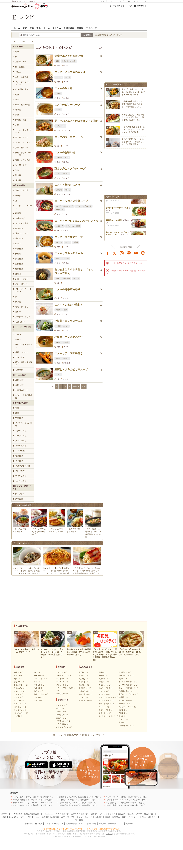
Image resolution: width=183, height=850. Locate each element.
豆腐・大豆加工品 (22, 160)
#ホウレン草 (59, 226)
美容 (124, 817)
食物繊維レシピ (125, 704)
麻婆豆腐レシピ (105, 679)
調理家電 (19, 499)
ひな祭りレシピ (62, 715)
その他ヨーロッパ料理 (23, 424)
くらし (109, 1)
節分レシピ (60, 708)
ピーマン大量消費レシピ (128, 685)
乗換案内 (98, 817)
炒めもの (19, 238)
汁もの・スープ (21, 233)
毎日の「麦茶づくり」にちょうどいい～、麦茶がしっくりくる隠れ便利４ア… (133, 141)
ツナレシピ (38, 700)
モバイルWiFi (25, 817)
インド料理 (20, 471)
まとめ (46, 28)
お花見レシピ (61, 718)
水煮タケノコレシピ (64, 676)
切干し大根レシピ (41, 694)
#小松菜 (58, 326)
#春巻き (58, 358)
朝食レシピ (123, 716)
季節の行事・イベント (23, 345)
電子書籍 (79, 820)
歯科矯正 (116, 817)
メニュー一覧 (142, 1)
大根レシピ (18, 694)
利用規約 (38, 823)
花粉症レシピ (61, 712)
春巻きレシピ (104, 682)
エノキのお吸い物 (64, 152)
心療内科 (94, 814)
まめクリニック (62, 814)
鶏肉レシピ (18, 679)
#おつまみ (76, 278)
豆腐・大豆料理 (21, 190)
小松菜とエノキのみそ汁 (68, 337)
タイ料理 (19, 461)
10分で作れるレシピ (126, 676)
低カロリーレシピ (125, 700)
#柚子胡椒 (66, 278)
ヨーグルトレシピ (41, 679)
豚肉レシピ (18, 676)
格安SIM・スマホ (134, 814)
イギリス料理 (20, 446)
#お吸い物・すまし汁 (69, 61)
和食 (17, 408)
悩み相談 (45, 817)
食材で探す (102, 35)
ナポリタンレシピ (105, 694)
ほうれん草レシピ (21, 713)
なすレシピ (18, 697)
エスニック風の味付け (23, 396)
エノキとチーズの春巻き (68, 353)
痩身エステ (152, 817)
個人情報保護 (71, 823)
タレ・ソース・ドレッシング (23, 290)
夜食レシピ (123, 722)
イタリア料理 (20, 431)
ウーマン (71, 817)
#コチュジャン (60, 126)
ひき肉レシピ (19, 682)
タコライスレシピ (105, 710)
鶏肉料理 (19, 259)
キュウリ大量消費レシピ (128, 688)
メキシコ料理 (20, 481)
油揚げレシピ (39, 688)
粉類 (17, 99)
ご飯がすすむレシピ (126, 726)
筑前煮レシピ (84, 685)
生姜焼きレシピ (85, 679)
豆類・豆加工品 (21, 77)
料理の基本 (69, 28)
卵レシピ (37, 672)
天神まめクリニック (79, 814)
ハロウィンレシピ (63, 721)
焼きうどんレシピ (85, 700)
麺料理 (18, 274)
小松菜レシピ (19, 716)
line (129, 253)
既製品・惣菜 (20, 120)
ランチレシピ (124, 719)
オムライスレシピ (105, 688)
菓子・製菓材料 (21, 147)
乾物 (17, 94)
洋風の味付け (20, 385)
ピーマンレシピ (20, 704)
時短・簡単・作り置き (23, 363)
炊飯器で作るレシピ (126, 691)
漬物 (17, 115)
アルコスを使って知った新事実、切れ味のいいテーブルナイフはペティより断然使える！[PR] (51, 805)
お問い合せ (91, 823)
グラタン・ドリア (22, 317)
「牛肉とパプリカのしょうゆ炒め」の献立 (38, 531)
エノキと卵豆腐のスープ (68, 237)
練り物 (18, 110)
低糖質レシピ (124, 697)
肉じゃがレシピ (85, 682)
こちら (109, 834)
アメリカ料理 (20, 476)
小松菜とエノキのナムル (68, 321)
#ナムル (65, 258)
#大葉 (65, 310)
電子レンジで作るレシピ (128, 694)
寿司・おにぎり (21, 307)
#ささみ (65, 173)
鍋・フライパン (21, 494)
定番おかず (20, 218)
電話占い (121, 814)
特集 (32, 28)
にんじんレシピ (20, 707)
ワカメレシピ (39, 697)
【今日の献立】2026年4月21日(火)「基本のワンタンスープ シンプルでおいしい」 (93, 803)
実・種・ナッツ (21, 137)
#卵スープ (59, 242)
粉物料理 (19, 249)
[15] (83, 386)
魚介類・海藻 (20, 61)
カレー (18, 312)
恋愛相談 (55, 817)
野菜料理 (19, 269)
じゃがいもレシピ (21, 685)
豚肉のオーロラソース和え (117, 209)
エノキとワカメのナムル (68, 253)
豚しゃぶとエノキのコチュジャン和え (76, 120)
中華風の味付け (21, 390)
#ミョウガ (59, 77)
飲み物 (18, 302)
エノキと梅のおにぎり (67, 184)
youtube (136, 253)
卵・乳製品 (20, 67)
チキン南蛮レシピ (85, 694)
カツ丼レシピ (84, 676)
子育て (103, 1)
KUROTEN (17, 814)
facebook (108, 253)
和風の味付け (20, 380)
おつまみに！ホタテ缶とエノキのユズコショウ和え (76, 271)
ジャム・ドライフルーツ (23, 131)
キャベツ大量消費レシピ (128, 682)
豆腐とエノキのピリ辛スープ (71, 369)
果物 (17, 125)
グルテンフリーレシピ (127, 707)
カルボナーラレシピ (106, 700)
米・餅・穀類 (20, 165)
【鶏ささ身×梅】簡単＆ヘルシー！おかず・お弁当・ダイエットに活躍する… (133, 129)
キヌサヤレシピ (62, 679)
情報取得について (115, 823)
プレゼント (132, 1)
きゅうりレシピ (20, 710)
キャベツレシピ (20, 691)
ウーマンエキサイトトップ (121, 6)
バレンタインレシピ (64, 727)
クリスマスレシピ (63, 724)
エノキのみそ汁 (63, 88)
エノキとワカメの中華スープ (71, 201)
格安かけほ (13, 817)
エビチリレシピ (105, 685)
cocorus (36, 817)
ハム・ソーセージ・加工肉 (23, 83)
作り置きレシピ (125, 672)
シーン (18, 334)
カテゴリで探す (115, 35)
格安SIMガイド (150, 814)
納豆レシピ (38, 691)
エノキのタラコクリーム (68, 137)
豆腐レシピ (38, 682)
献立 (25, 28)
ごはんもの (20, 322)
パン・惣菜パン (21, 284)
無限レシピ (123, 713)
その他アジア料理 (22, 466)
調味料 (18, 175)
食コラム (56, 28)
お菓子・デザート (22, 279)
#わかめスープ (68, 206)
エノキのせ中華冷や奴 (67, 289)
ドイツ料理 (20, 451)
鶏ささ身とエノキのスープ (69, 168)
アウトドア (20, 357)
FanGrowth (49, 814)
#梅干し (67, 190)
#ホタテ (58, 278)
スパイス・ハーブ (22, 142)
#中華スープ (59, 210)
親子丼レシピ (84, 672)
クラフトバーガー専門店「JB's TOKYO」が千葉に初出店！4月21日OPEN (136, 797)
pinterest (143, 253)
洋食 (17, 413)
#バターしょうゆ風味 (73, 226)
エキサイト (141, 6)
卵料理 (18, 213)
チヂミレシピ (104, 707)
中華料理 (19, 418)
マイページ (91, 28)
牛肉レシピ (18, 672)
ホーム (17, 28)
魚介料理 (19, 264)
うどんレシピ (84, 697)
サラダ (18, 196)
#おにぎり (59, 190)
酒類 (17, 170)
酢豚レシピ (103, 672)
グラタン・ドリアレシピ (108, 697)
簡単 (38, 28)
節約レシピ (123, 710)
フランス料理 (20, 436)
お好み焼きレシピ (85, 691)
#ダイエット (87, 206)
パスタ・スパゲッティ (23, 207)
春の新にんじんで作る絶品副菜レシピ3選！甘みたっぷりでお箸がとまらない (91, 797)
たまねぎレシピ (20, 688)
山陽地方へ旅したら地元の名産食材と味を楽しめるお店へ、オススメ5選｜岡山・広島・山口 (97, 805)
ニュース (88, 817)
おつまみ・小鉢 (21, 223)
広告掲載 (102, 823)
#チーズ (65, 358)
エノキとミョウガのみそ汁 (69, 72)
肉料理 (18, 254)
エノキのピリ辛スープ (67, 104)
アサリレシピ (61, 672)
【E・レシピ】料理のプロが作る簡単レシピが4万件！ (79, 735)
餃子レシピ (103, 676)
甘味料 (18, 180)
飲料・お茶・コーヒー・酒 (23, 154)
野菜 (17, 51)
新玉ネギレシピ (62, 694)
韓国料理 (19, 456)
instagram (122, 253)
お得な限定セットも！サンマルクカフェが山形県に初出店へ (38, 800)
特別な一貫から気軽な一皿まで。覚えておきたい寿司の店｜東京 (39, 797)
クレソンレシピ (62, 685)
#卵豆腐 (75, 242)
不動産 (107, 817)
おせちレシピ (61, 705)
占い (124, 1)
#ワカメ (78, 206)
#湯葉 (57, 61)
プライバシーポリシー (54, 823)
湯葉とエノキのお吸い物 (68, 55)
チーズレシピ (39, 676)
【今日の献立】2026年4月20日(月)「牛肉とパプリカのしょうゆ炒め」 (134, 805)
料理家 (80, 28)
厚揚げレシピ (39, 685)
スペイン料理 (20, 441)
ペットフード (133, 817)
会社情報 (29, 823)
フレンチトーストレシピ (108, 716)
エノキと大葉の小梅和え (68, 304)
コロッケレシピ (105, 713)
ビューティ (117, 1)
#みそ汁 (67, 77)
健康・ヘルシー (21, 352)
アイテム (103, 814)
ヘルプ (82, 823)
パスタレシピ (104, 691)
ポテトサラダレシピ (106, 704)
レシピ (80, 817)
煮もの (18, 243)
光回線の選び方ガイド (33, 814)
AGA (144, 817)
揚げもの (19, 228)
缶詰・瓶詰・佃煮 (22, 104)
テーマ (18, 339)
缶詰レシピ (123, 679)
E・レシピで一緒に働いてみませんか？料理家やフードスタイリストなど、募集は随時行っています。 (79, 829)
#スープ (58, 110)
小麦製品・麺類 (21, 89)
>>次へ (76, 386)
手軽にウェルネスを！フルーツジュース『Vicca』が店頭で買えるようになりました (47, 803)
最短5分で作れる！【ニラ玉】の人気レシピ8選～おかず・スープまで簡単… (133, 91)
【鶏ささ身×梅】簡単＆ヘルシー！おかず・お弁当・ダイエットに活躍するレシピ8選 (141, 800)
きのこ (18, 72)
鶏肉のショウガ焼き (114, 221)
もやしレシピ (19, 700)
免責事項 (129, 823)
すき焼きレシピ (85, 688)
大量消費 (19, 370)
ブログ (112, 814)
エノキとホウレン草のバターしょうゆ (76, 220)
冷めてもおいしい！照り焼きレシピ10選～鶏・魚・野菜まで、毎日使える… (133, 117)
